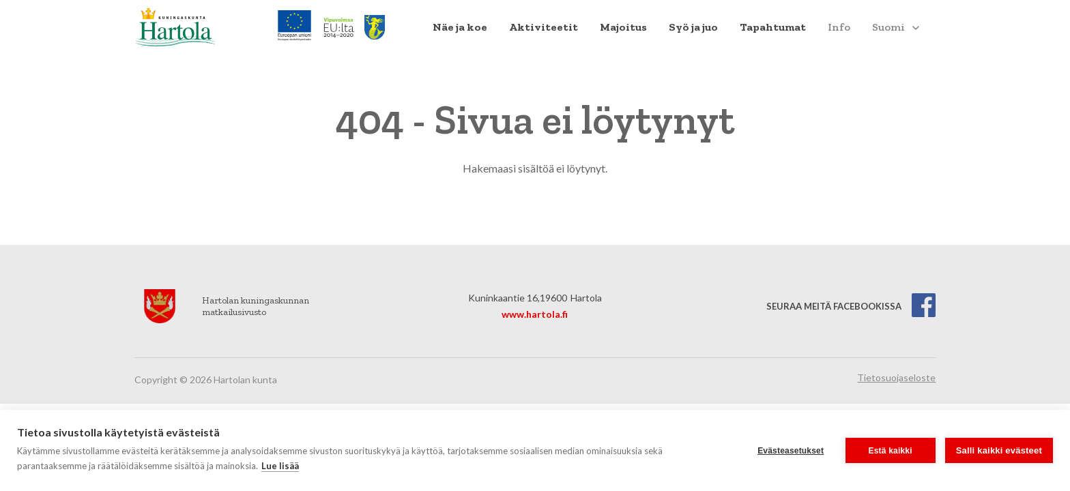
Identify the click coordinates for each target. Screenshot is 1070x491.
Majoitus (623, 26)
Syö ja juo (693, 26)
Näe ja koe (460, 26)
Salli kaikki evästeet (999, 450)
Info (839, 26)
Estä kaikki (890, 451)
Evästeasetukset (790, 451)
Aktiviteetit (543, 26)
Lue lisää (280, 465)
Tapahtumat (773, 26)
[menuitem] (460, 27)
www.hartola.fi (535, 314)
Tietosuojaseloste (896, 377)
